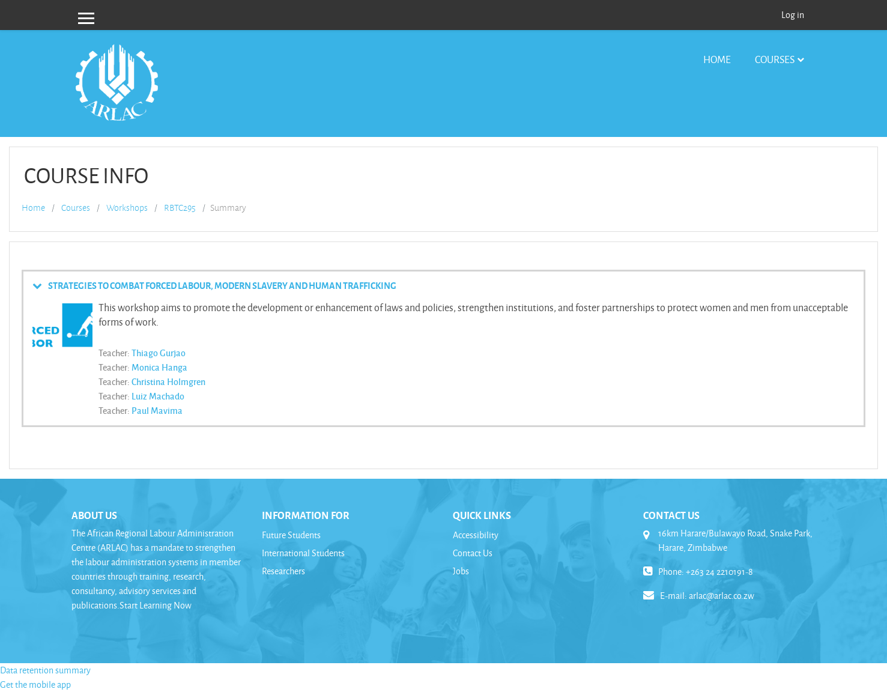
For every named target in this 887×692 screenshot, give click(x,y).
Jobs (461, 571)
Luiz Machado (158, 396)
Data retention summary (45, 670)
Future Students (291, 535)
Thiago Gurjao (159, 353)
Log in (792, 14)
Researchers (283, 571)
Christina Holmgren (168, 381)
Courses (775, 59)
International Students (303, 553)
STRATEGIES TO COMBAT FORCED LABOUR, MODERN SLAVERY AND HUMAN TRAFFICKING (222, 285)
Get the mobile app (35, 684)
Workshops (127, 208)
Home (717, 59)
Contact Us (472, 553)
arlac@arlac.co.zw (721, 595)
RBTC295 (180, 208)
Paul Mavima (157, 410)
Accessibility (475, 535)
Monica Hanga (159, 367)
